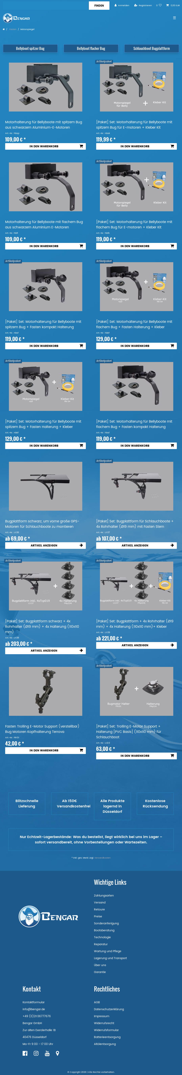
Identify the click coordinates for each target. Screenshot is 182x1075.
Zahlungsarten (104, 895)
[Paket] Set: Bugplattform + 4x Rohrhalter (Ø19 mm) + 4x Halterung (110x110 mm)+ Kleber (134, 624)
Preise (98, 916)
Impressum (101, 1016)
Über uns (100, 965)
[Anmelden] (121, 5)
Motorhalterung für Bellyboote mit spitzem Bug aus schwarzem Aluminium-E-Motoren (43, 125)
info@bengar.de (34, 1009)
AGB (97, 1002)
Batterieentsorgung (107, 1037)
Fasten (12, 29)
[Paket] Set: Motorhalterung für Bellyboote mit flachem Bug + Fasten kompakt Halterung (134, 424)
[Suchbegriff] (46, 5)
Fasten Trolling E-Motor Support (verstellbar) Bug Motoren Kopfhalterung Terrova (42, 729)
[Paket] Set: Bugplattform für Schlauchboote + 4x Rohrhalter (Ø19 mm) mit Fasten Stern (135, 524)
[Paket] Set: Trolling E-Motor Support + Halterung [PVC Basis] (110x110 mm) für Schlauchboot (128, 732)
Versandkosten (102, 858)
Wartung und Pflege (107, 951)
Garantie (100, 972)
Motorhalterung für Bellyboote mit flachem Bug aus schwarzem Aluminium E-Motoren (44, 224)
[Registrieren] (143, 5)
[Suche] (99, 5)
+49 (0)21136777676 (37, 1016)
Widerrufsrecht (104, 1023)
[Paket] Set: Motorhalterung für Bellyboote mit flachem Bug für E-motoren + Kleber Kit (134, 224)
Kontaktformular (34, 1002)
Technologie (102, 937)
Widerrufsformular (106, 1030)
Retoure (99, 909)
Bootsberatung (104, 930)
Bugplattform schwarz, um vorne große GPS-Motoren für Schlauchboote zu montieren (42, 524)
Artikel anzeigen (57, 545)
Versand (99, 902)
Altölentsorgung (105, 1044)
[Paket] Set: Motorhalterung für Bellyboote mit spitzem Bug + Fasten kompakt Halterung (43, 324)
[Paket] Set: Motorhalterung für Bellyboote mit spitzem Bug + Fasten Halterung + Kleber (43, 424)
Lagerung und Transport (110, 958)
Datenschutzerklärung (109, 1009)
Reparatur (101, 944)
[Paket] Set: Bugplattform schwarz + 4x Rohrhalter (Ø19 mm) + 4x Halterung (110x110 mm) (42, 627)
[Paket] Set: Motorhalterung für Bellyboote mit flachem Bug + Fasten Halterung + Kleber (134, 324)
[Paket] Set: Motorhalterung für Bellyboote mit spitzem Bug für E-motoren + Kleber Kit (134, 125)
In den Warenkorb (56, 146)
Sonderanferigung (106, 923)
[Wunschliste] (159, 5)
